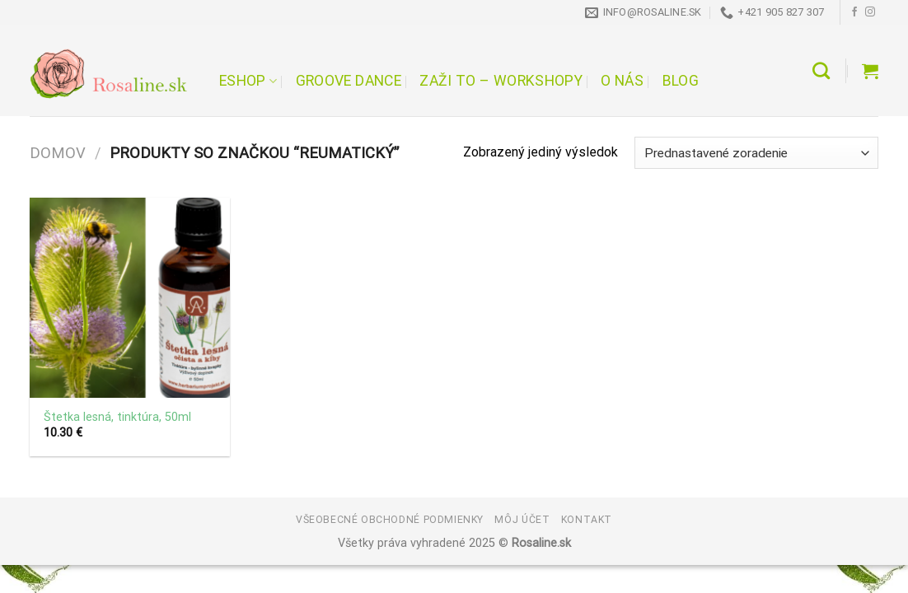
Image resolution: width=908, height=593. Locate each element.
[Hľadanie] (821, 70)
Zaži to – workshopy (501, 80)
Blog (680, 80)
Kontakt (586, 519)
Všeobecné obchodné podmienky (390, 519)
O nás (622, 80)
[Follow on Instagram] (870, 12)
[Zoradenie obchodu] (756, 153)
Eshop (248, 80)
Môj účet (522, 519)
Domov (58, 152)
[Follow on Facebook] (854, 12)
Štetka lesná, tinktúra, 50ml (117, 417)
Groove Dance (348, 80)
